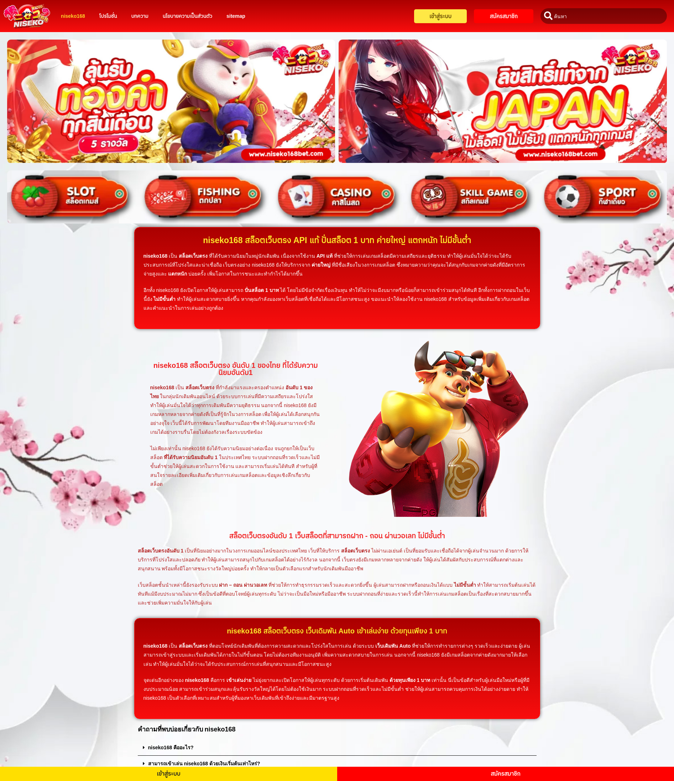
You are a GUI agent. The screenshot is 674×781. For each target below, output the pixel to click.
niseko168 (73, 16)
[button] (337, 748)
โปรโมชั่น (108, 16)
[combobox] (603, 16)
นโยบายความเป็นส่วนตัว (187, 16)
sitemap (235, 16)
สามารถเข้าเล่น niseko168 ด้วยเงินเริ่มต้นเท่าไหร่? (204, 763)
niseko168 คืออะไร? (171, 747)
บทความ (139, 16)
